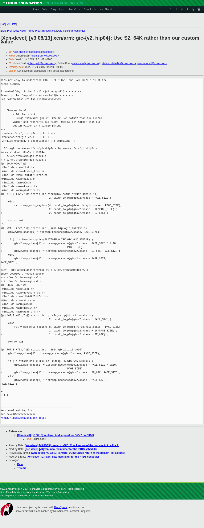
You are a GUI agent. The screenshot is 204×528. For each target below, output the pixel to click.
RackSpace (60, 507)
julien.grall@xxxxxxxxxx (44, 55)
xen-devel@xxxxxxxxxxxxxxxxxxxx (34, 51)
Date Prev (6, 30)
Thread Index (78, 30)
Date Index (63, 30)
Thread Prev (33, 30)
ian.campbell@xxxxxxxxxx (152, 63)
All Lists (11, 24)
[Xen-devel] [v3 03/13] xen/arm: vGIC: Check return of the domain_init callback (72, 445)
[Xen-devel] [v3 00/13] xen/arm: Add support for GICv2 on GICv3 (55, 435)
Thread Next (49, 30)
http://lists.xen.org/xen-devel (23, 418)
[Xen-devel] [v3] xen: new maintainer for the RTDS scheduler (61, 449)
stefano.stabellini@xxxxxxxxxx (119, 63)
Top (3, 24)
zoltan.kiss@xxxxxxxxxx (85, 63)
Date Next (19, 30)
